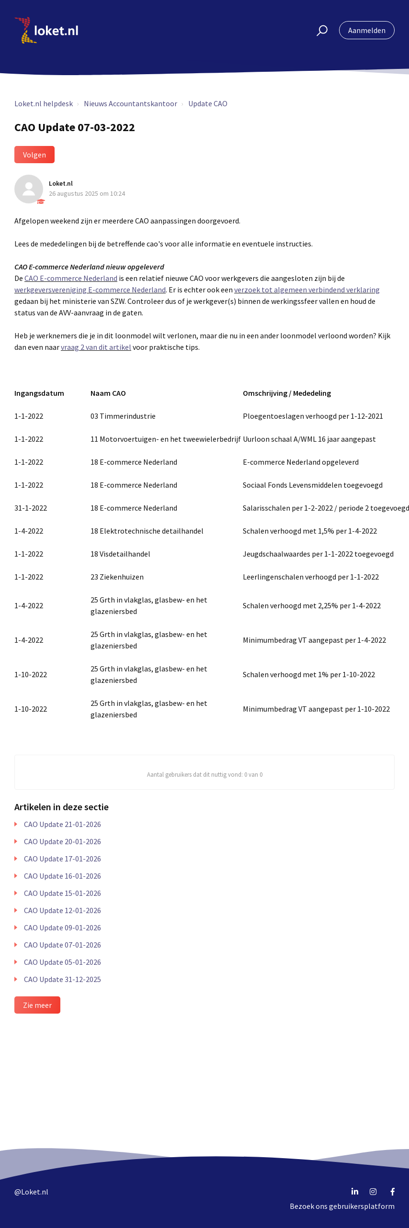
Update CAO (207, 103)
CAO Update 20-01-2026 (62, 841)
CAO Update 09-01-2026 (62, 927)
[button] (318, 30)
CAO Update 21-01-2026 (62, 824)
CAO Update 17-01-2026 (62, 858)
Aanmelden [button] (367, 30)
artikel (119, 347)
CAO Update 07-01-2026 (62, 944)
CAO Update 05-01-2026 (62, 962)
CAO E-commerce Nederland (70, 278)
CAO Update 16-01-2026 (62, 876)
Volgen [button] (34, 154)
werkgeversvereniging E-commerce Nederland (90, 289)
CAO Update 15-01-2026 (62, 893)
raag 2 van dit (86, 347)
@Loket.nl (31, 1191)
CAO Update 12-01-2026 (62, 910)
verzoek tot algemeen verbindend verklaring (307, 289)
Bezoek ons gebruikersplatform (342, 1206)
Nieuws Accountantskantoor (130, 103)
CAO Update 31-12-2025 (62, 979)
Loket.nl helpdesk (43, 103)
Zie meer (37, 1005)
